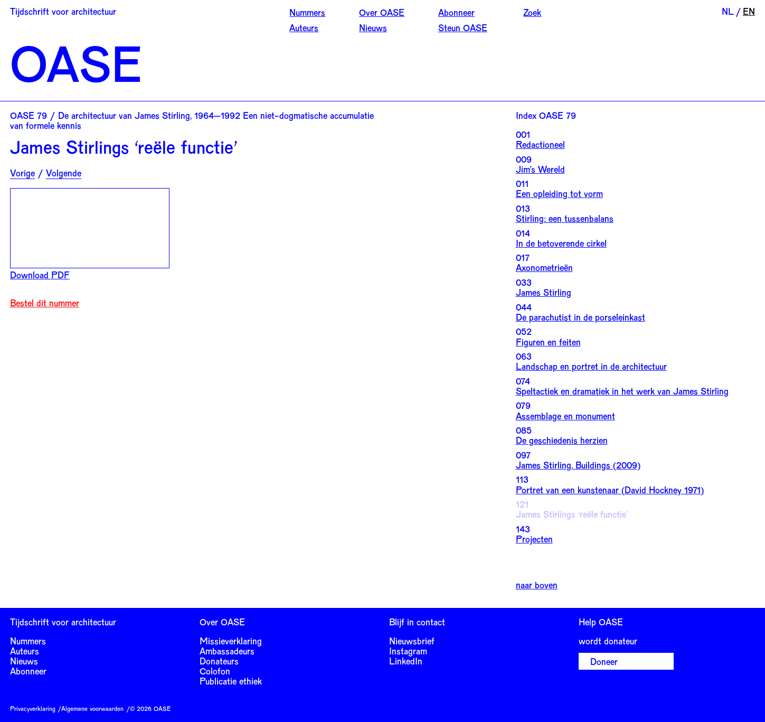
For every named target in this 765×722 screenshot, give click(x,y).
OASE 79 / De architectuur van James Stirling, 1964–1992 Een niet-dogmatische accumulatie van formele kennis (192, 120)
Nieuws (373, 27)
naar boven (537, 585)
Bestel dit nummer (44, 303)
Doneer (604, 661)
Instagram (408, 650)
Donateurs (219, 660)
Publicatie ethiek (231, 681)
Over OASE (381, 12)
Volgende (63, 173)
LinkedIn (405, 660)
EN (749, 11)
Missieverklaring (231, 640)
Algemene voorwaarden (92, 708)
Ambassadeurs (227, 650)
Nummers (307, 12)
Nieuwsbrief (412, 640)
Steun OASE (462, 27)
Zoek (532, 12)
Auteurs (303, 27)
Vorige (22, 173)
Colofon (215, 670)
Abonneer (456, 12)
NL (728, 11)
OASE (76, 62)
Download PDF (40, 274)
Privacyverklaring (32, 708)
